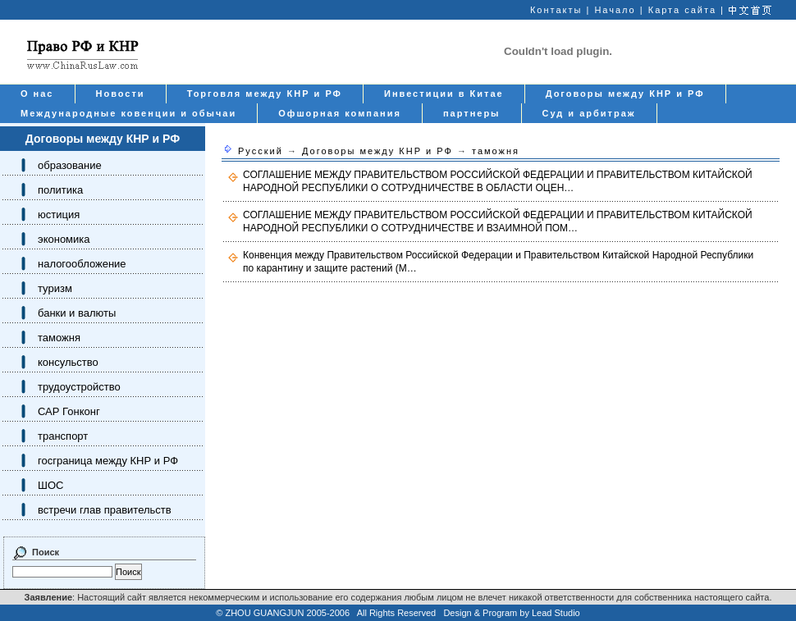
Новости (120, 93)
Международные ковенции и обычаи (128, 113)
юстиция (59, 214)
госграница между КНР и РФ (108, 460)
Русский (260, 151)
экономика (64, 239)
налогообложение (82, 264)
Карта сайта (682, 10)
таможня (59, 337)
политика (60, 190)
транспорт (63, 436)
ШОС (50, 485)
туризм (55, 288)
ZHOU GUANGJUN (264, 613)
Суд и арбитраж (589, 113)
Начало (614, 10)
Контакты (556, 10)
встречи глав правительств (105, 510)
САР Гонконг (69, 411)
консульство (68, 362)
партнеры (472, 113)
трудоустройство (79, 387)
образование (70, 165)
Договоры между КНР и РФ (625, 93)
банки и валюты (77, 313)
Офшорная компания (339, 113)
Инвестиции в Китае (444, 93)
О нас (37, 93)
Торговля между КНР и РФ (264, 93)
